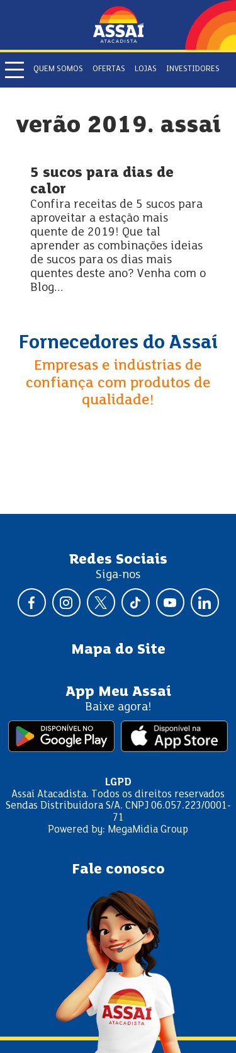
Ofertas (109, 69)
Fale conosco (118, 869)
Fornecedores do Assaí (118, 343)
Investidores (193, 69)
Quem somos (58, 69)
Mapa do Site (118, 649)
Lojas (146, 69)
